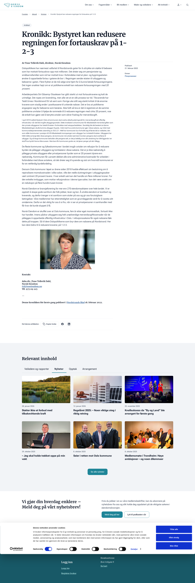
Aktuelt (34, 14)
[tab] (37, 369)
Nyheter (44, 14)
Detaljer (134, 578)
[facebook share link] (62, 324)
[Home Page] (13, 5)
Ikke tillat (174, 575)
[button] (89, 5)
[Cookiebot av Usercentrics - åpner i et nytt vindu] (16, 578)
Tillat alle (174, 558)
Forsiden (25, 14)
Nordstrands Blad (76, 302)
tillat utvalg (174, 566)
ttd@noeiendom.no (32, 286)
